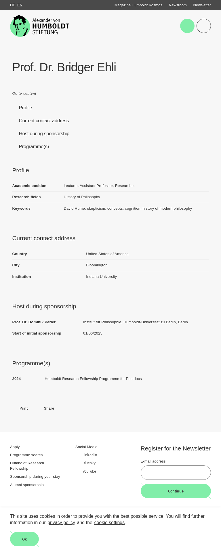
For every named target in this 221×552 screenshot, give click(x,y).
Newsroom (178, 5)
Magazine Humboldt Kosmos (138, 5)
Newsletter (202, 5)
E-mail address (153, 461)
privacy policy (61, 522)
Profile (25, 107)
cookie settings (109, 522)
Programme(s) (34, 146)
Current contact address (44, 120)
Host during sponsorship (44, 133)
